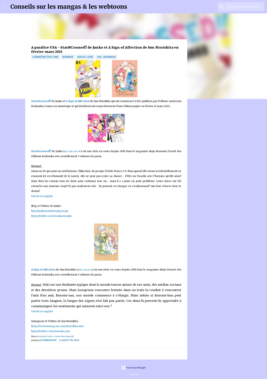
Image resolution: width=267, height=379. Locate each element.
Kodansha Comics (45, 336)
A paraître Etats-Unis (45, 57)
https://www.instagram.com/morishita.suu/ (57, 326)
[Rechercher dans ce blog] (244, 6)
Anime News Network (64, 336)
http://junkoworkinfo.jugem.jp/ (49, 211)
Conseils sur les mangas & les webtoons (68, 6)
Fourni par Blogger (133, 367)
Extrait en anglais (42, 196)
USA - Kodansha (106, 57)
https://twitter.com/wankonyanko (51, 216)
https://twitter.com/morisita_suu (50, 331)
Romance (67, 57)
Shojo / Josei (85, 57)
